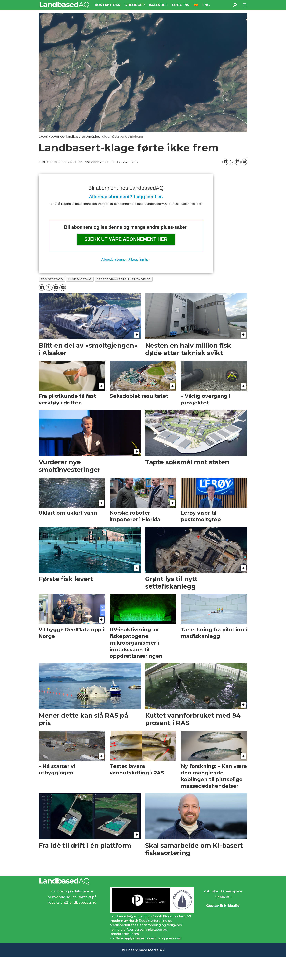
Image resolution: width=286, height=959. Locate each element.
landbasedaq (80, 279)
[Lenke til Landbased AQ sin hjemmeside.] (143, 881)
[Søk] (235, 5)
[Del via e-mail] (244, 162)
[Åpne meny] (244, 5)
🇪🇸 (196, 5)
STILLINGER (135, 5)
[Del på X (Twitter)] (231, 162)
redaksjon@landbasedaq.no (72, 902)
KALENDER (158, 5)
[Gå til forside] (65, 5)
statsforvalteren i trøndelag (124, 279)
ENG (206, 5)
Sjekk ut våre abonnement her (125, 239)
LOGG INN (180, 5)
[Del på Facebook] (225, 162)
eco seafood (52, 279)
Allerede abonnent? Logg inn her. (126, 196)
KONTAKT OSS (107, 5)
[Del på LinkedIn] (238, 162)
